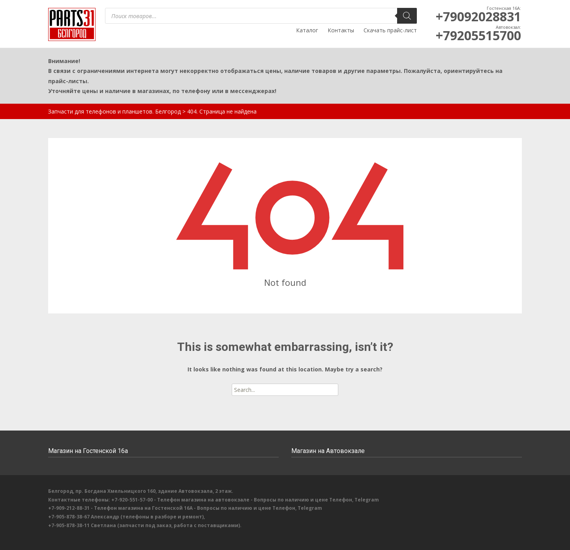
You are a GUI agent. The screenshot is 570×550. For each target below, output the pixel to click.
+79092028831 (478, 16)
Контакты (341, 30)
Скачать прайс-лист (390, 30)
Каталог (307, 30)
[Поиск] (407, 16)
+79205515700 (478, 35)
